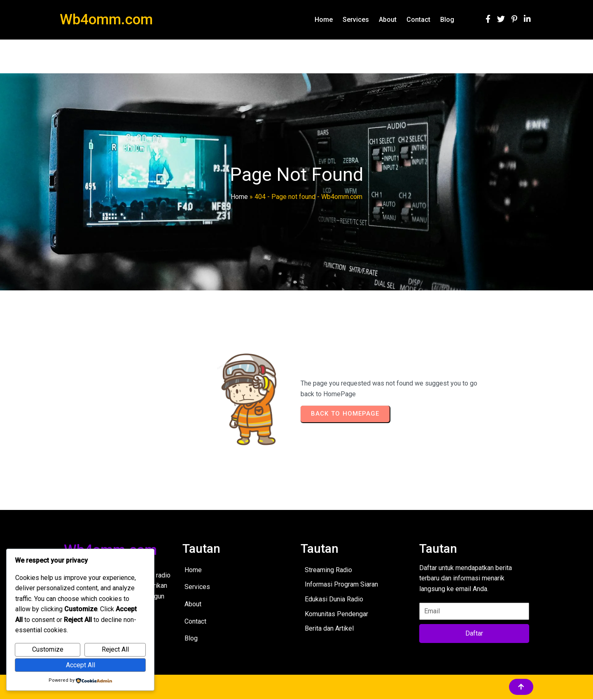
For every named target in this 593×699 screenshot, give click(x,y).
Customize (47, 649)
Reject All (115, 649)
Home (239, 197)
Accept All (80, 665)
